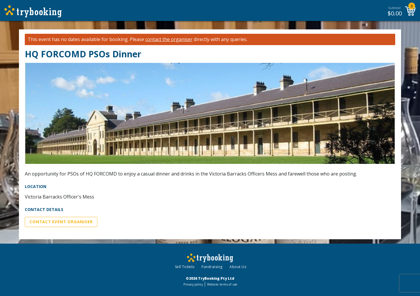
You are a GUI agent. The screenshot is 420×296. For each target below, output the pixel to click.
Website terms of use (222, 284)
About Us (238, 266)
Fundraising (212, 266)
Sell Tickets (185, 266)
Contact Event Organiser (61, 221)
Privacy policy (193, 284)
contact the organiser (168, 39)
